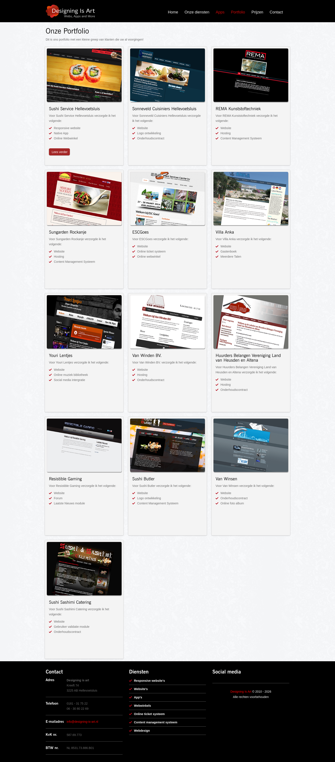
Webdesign (142, 730)
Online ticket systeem (149, 714)
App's (138, 697)
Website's (141, 689)
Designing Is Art (241, 691)
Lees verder (60, 152)
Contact (276, 12)
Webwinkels (142, 705)
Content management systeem (155, 722)
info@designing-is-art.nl (82, 721)
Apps (220, 12)
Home (173, 12)
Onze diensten (197, 12)
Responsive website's (149, 680)
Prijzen (257, 12)
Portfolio (238, 12)
